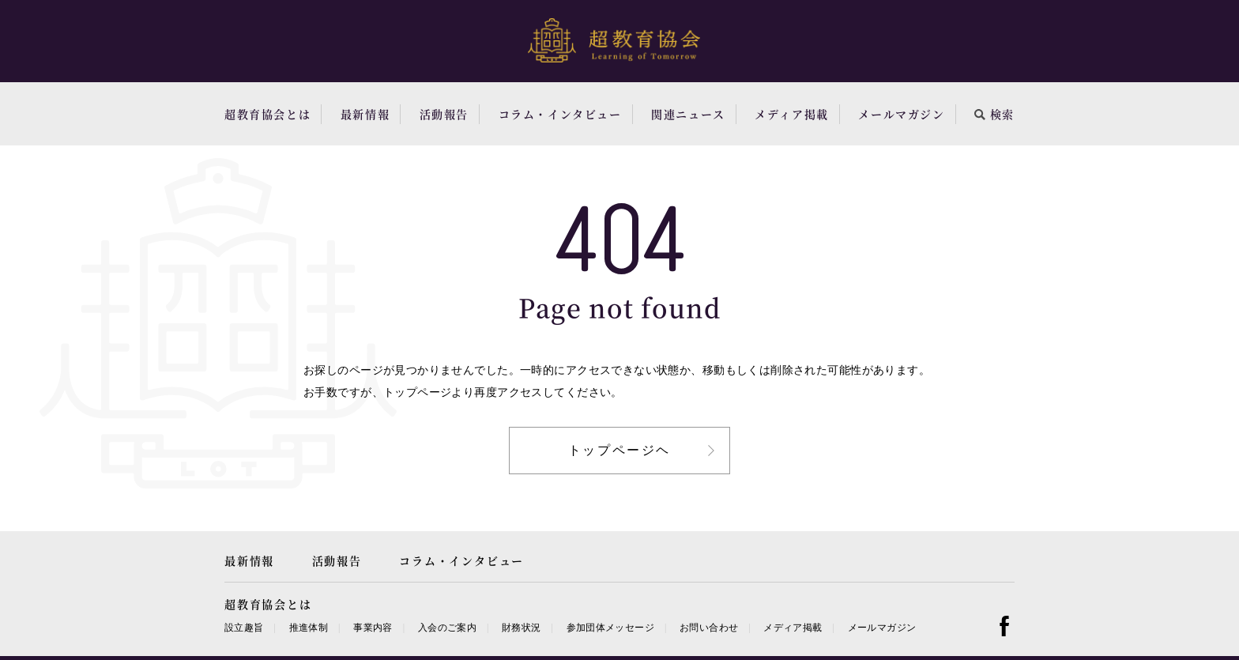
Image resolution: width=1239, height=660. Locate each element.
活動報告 (444, 114)
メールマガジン (901, 114)
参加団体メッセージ (610, 627)
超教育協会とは (267, 114)
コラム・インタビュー (560, 114)
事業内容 (372, 627)
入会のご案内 (447, 627)
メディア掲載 (792, 114)
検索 (994, 114)
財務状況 (521, 627)
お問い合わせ (709, 627)
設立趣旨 (243, 627)
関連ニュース (688, 114)
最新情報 (365, 114)
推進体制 (308, 627)
